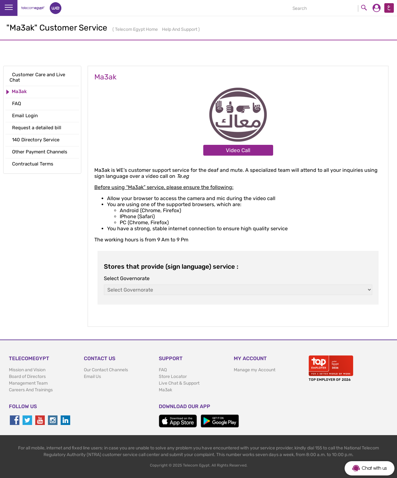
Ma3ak (165, 390)
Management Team (28, 383)
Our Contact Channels (106, 370)
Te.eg (183, 176)
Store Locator (173, 376)
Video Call (238, 150)
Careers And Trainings (31, 390)
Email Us (92, 376)
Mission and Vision (27, 370)
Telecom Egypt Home (137, 29)
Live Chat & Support (179, 383)
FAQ (163, 370)
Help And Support (180, 29)
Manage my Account (254, 370)
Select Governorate (127, 278)
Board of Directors (27, 376)
